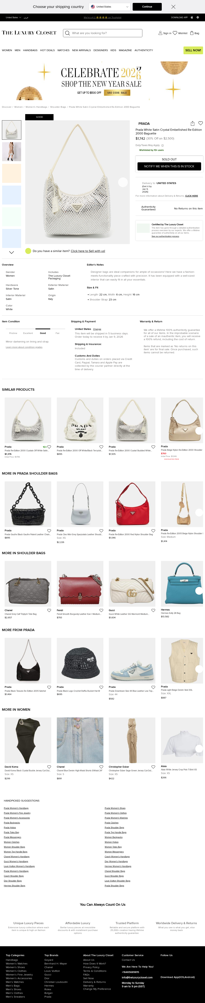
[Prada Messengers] (54, 838)
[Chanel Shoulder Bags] (153, 872)
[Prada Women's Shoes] (153, 809)
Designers (100, 50)
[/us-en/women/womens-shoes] (25, 967)
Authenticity (144, 50)
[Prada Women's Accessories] (54, 819)
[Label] (106, 33)
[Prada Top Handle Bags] (153, 833)
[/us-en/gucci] (63, 974)
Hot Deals (47, 50)
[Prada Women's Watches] (153, 819)
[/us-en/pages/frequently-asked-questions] (102, 974)
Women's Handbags (37, 107)
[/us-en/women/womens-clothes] (25, 971)
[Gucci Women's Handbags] (54, 862)
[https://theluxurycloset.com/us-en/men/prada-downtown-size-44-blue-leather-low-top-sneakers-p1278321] (132, 667)
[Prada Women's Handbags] (54, 809)
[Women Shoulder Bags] (54, 848)
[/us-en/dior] (63, 978)
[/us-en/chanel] (63, 967)
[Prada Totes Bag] (54, 833)
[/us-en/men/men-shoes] (25, 989)
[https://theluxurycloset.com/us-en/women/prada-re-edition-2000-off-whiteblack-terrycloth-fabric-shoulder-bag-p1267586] (80, 424)
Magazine (125, 50)
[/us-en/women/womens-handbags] (25, 960)
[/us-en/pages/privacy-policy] (102, 967)
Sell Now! (193, 50)
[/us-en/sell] (102, 978)
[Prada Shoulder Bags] (153, 829)
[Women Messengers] (153, 853)
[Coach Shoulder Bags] (54, 877)
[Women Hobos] (153, 843)
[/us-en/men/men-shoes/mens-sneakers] (25, 996)
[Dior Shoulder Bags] (54, 882)
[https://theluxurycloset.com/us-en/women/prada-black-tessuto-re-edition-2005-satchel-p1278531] (28, 665)
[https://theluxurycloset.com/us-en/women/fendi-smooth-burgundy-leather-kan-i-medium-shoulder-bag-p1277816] (80, 588)
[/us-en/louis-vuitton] (63, 971)
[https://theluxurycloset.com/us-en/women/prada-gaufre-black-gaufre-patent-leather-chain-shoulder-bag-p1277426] (28, 508)
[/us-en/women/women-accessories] (25, 978)
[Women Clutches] (54, 843)
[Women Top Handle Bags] (54, 853)
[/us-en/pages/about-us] (102, 960)
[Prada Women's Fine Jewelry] (54, 814)
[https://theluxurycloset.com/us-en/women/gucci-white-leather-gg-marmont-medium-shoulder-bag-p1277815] (132, 588)
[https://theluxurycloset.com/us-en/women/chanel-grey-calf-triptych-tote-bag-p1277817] (28, 588)
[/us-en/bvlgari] (63, 993)
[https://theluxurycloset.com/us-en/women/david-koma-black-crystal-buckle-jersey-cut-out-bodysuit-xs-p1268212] (28, 747)
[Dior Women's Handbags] (153, 862)
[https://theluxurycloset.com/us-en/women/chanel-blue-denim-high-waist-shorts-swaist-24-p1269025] (80, 747)
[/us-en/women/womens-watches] (25, 963)
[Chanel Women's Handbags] (54, 858)
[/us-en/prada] (63, 996)
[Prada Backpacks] (54, 824)
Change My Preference (97, 989)
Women (7, 50)
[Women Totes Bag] (153, 848)
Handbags (30, 50)
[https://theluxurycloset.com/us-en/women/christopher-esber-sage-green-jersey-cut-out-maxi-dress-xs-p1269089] (132, 747)
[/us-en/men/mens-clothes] (25, 993)
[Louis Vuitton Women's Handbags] (54, 867)
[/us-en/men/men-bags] (25, 985)
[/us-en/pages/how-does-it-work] (102, 963)
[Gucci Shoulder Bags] (153, 877)
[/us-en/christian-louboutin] (63, 982)
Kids (113, 50)
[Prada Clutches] (153, 824)
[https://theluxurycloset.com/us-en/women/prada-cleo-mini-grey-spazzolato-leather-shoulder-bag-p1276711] (80, 511)
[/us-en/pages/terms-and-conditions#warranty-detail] (102, 985)
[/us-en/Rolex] (63, 989)
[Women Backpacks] (153, 838)
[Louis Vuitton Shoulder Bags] (153, 882)
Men (17, 50)
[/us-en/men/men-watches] (25, 982)
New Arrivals (81, 50)
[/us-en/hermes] (63, 985)
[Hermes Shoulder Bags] (54, 887)
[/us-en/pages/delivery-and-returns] (102, 982)
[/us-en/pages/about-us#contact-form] (141, 960)
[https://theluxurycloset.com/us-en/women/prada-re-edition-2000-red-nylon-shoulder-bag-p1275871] (132, 508)
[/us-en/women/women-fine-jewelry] (25, 974)
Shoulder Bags (58, 107)
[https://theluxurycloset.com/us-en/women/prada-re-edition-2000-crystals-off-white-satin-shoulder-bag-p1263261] (28, 426)
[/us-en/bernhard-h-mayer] (63, 963)
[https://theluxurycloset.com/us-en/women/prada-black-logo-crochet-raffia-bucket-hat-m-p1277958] (80, 665)
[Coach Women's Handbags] (153, 858)
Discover (6, 107)
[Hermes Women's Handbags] (153, 867)
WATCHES (63, 50)
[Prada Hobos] (54, 829)
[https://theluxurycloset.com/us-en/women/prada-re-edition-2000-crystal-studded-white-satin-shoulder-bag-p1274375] (132, 424)
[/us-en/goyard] (63, 960)
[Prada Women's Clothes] (153, 814)
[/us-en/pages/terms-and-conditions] (102, 971)
